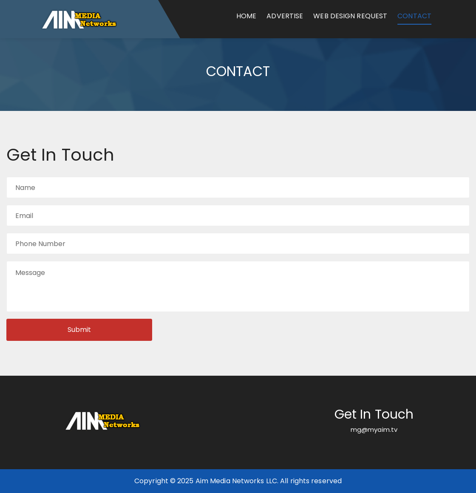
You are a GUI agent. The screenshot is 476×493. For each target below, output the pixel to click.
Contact (414, 16)
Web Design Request (350, 16)
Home (246, 16)
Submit (79, 329)
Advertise (284, 16)
